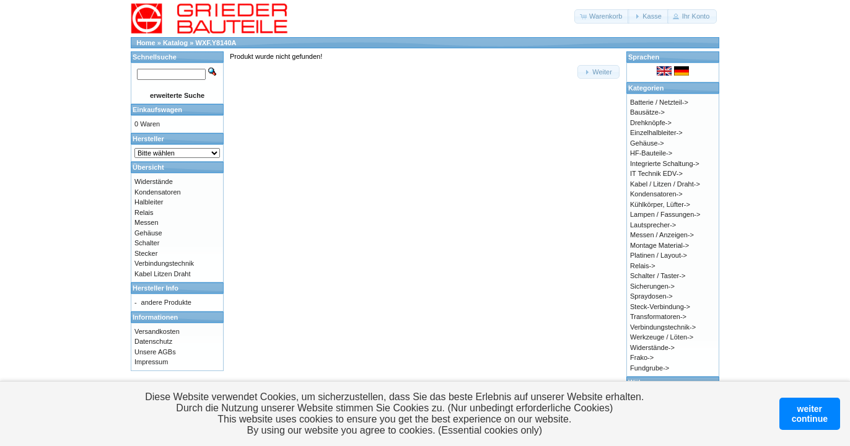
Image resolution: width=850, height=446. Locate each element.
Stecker (145, 253)
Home (146, 42)
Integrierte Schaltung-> (664, 163)
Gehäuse (148, 233)
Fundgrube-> (649, 368)
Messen (146, 222)
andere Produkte (166, 302)
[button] (601, 16)
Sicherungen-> (652, 286)
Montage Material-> (659, 245)
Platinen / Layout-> (658, 255)
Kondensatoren (157, 192)
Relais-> (642, 265)
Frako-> (642, 357)
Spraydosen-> (651, 296)
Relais (144, 212)
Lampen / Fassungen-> (665, 214)
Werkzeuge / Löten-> (661, 337)
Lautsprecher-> (653, 225)
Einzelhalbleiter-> (656, 132)
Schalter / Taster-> (657, 275)
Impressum (151, 361)
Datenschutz (153, 341)
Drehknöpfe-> (651, 122)
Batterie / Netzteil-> (659, 102)
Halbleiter (148, 202)
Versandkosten (157, 331)
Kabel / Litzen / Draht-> (665, 184)
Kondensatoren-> (656, 194)
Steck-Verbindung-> (660, 306)
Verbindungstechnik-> (663, 327)
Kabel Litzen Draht (162, 274)
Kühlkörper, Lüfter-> (660, 204)
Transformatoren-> (658, 316)
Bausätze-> (647, 112)
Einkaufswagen (157, 109)
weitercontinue (810, 414)
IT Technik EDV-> (656, 173)
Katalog (175, 42)
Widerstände (153, 181)
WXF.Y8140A (216, 42)
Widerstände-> (652, 347)
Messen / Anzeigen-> (662, 234)
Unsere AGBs (155, 352)
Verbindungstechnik (164, 263)
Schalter (146, 243)
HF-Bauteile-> (651, 153)
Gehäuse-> (647, 143)
